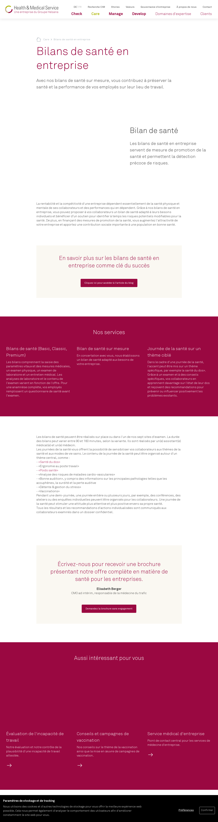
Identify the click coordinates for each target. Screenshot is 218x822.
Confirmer (207, 810)
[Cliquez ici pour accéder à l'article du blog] (109, 283)
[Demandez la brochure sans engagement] (109, 609)
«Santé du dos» (49, 462)
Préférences (186, 810)
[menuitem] (76, 14)
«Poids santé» (48, 470)
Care (46, 39)
